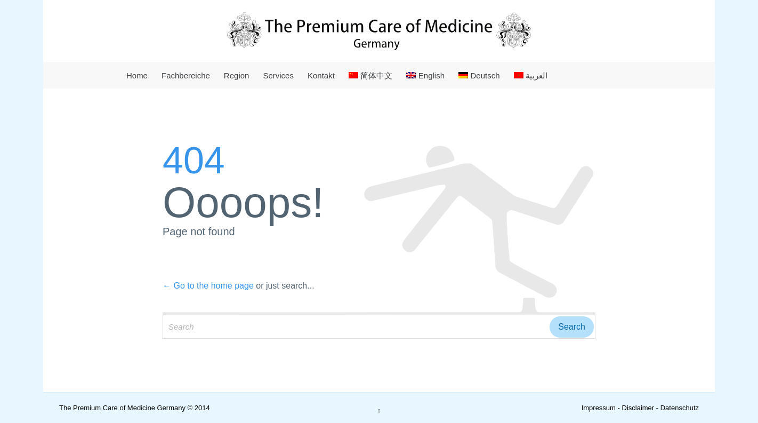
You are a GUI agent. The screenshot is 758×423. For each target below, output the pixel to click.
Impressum (599, 408)
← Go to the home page (208, 285)
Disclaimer (638, 408)
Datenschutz (679, 408)
